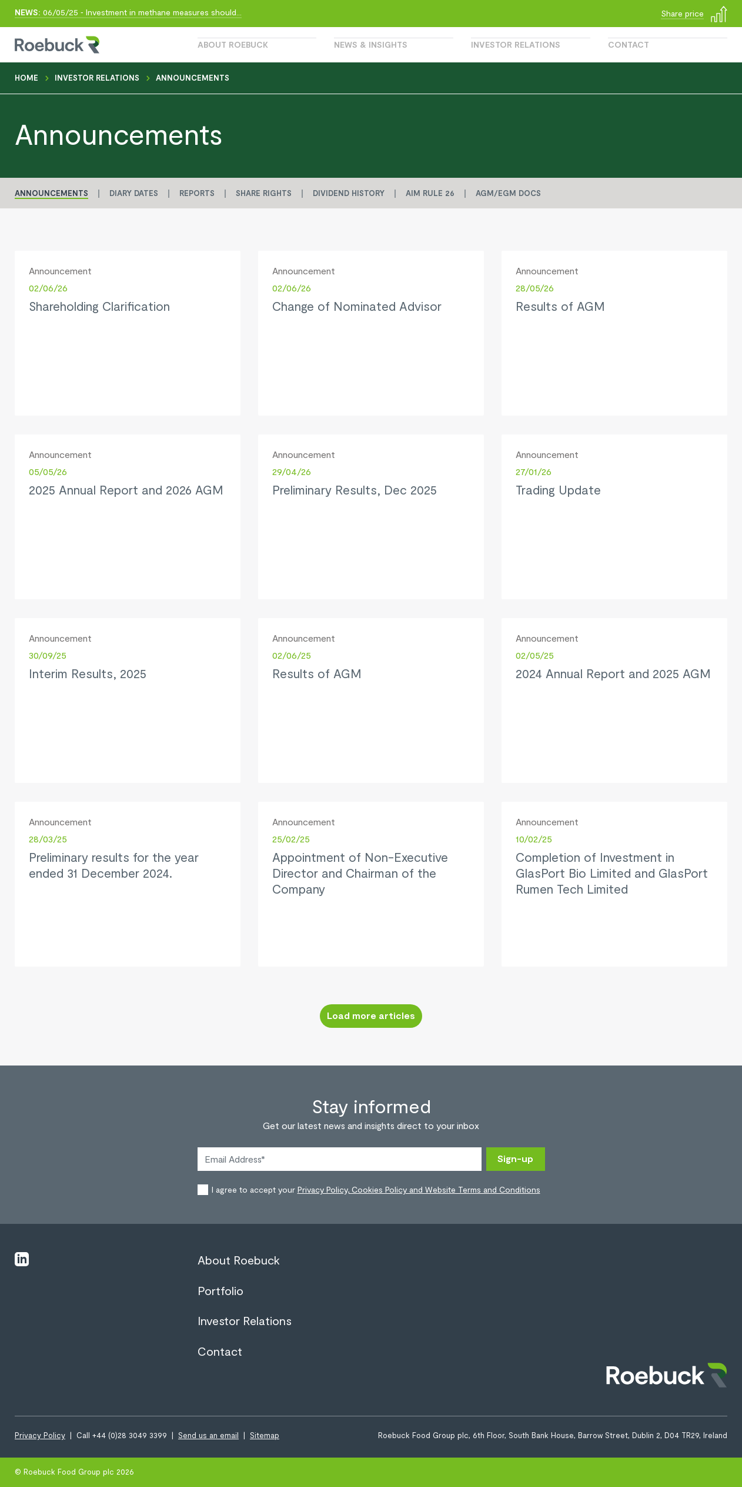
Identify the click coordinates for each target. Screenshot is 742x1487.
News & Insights (370, 44)
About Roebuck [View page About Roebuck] (239, 1260)
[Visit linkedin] (22, 1258)
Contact (628, 44)
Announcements (51, 193)
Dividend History (349, 193)
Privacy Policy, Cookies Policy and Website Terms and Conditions (419, 1189)
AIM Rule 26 (430, 193)
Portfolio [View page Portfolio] (220, 1290)
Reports (197, 193)
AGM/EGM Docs (508, 193)
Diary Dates (133, 193)
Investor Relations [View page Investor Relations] (245, 1320)
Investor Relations (515, 44)
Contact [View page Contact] (220, 1351)
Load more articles (371, 1015)
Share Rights (264, 193)
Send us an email (208, 1435)
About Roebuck (233, 44)
